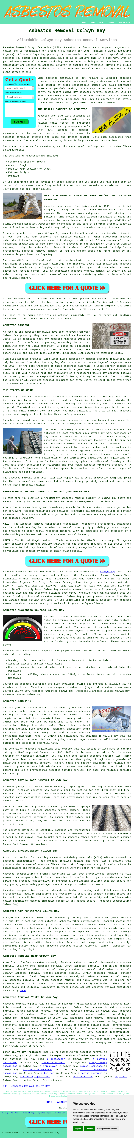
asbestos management (80, 501)
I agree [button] (78, 1129)
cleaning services (90, 1073)
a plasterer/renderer (37, 1069)
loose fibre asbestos (65, 359)
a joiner (121, 1076)
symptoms (71, 182)
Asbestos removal (14, 1004)
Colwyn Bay (107, 571)
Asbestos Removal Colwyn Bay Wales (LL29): (32, 47)
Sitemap (5, 1113)
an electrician (83, 1076)
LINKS (92, 23)
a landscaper (55, 1059)
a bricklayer (48, 1066)
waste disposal (23, 485)
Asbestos (43, 116)
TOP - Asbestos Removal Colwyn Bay (26, 1086)
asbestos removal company (97, 305)
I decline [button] (89, 1129)
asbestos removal (91, 92)
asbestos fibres (120, 146)
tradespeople (56, 1080)
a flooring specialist (35, 1076)
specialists (97, 1055)
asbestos (8, 58)
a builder (47, 1073)
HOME (84, 23)
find (13, 962)
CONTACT (111, 23)
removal (41, 251)
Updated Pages (44, 1113)
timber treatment (53, 1062)
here (23, 990)
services (46, 600)
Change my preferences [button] (107, 1129)
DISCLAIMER (124, 23)
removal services (91, 1066)
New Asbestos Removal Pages (23, 1113)
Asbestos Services (61, 1113)
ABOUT (101, 23)
